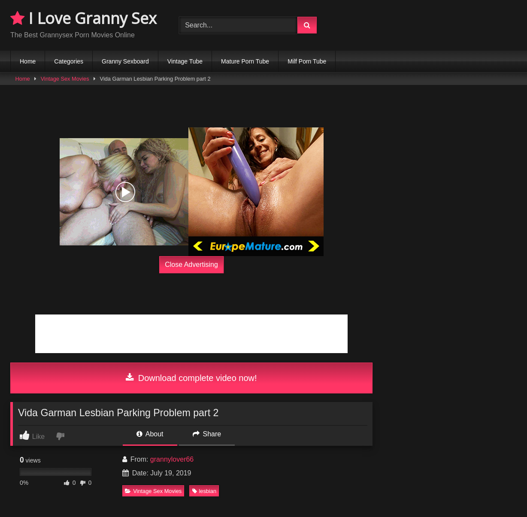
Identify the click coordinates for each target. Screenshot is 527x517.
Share (207, 434)
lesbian (204, 491)
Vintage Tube (185, 61)
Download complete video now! (191, 378)
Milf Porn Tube (307, 61)
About (149, 434)
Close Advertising (191, 264)
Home (28, 61)
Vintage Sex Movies (65, 79)
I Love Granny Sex (83, 18)
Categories (68, 61)
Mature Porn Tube (245, 61)
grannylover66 (172, 459)
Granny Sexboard (125, 61)
